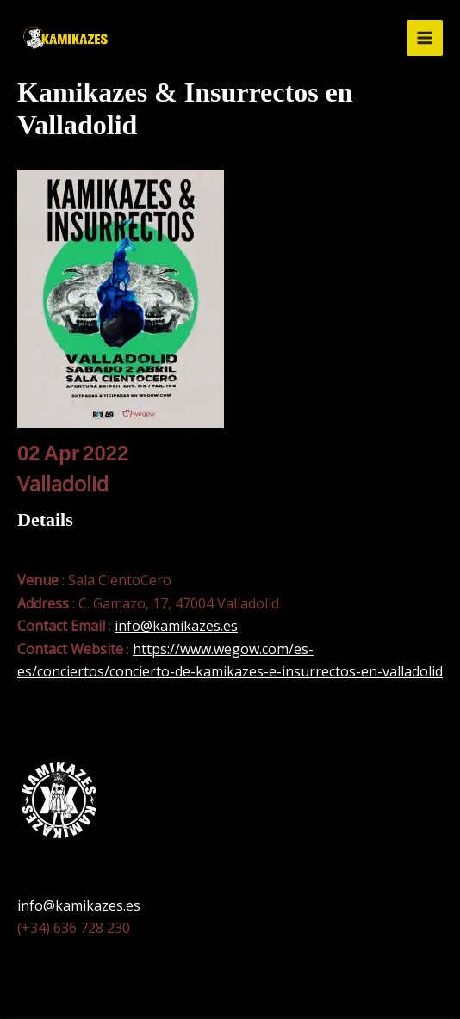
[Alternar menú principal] (425, 38)
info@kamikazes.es (176, 625)
